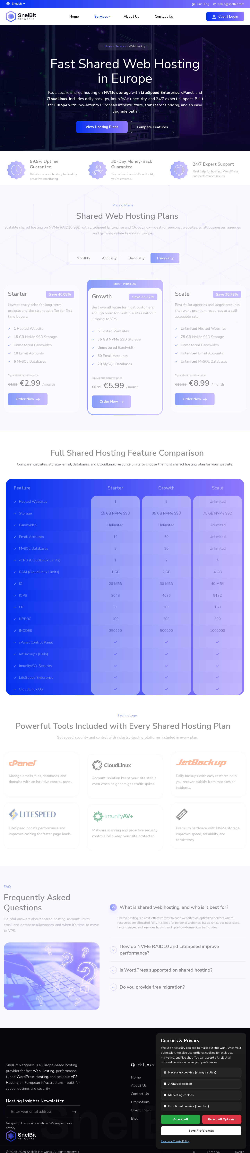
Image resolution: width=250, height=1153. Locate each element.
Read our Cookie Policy (175, 1141)
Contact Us (164, 16)
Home (74, 16)
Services (120, 46)
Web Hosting (43, 1071)
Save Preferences (201, 1131)
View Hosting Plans (102, 127)
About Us (131, 16)
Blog (135, 1118)
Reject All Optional (222, 1119)
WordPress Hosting (32, 1076)
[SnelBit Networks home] (21, 1136)
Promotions (140, 1102)
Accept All (180, 1119)
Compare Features (152, 127)
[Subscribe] (75, 1111)
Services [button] (101, 16)
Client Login (225, 16)
